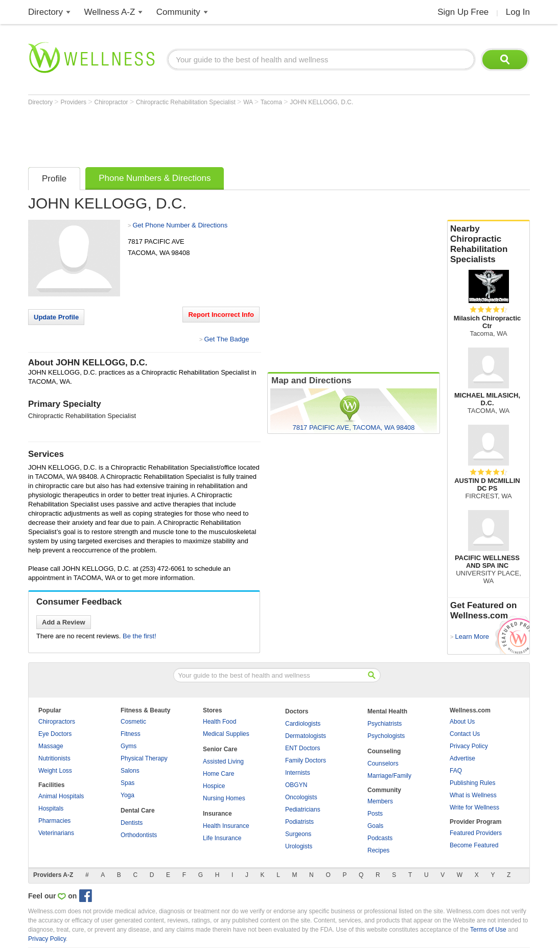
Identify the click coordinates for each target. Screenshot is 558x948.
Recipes (378, 850)
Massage (50, 746)
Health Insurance (226, 825)
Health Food (219, 721)
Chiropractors (56, 721)
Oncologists (301, 797)
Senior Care (220, 749)
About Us (462, 721)
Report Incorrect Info (221, 314)
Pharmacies (54, 820)
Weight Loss (55, 770)
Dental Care (138, 810)
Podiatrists (299, 821)
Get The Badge (226, 339)
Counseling (384, 751)
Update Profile (56, 317)
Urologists (298, 846)
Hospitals (50, 808)
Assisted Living (223, 761)
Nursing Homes (224, 798)
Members (380, 801)
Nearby (488, 244)
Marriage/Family (389, 775)
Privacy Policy (469, 746)
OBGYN (296, 785)
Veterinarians (56, 833)
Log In (518, 12)
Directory (45, 12)
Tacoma (272, 102)
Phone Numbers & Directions (155, 178)
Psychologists (386, 735)
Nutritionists (54, 758)
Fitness (131, 733)
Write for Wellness (474, 807)
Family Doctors (305, 760)
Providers (74, 102)
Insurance (217, 813)
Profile (54, 178)
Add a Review (63, 622)
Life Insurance (222, 838)
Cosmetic (133, 721)
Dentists (132, 822)
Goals (375, 825)
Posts (375, 813)
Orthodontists (139, 835)
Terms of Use (488, 929)
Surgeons (298, 834)
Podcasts (379, 838)
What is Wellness (473, 795)
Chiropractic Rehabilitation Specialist (186, 102)
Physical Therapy (144, 758)
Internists (297, 772)
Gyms (128, 746)
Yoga (127, 795)
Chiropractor (112, 102)
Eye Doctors (55, 733)
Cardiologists (302, 723)
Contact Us (465, 733)
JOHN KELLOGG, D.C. (321, 102)
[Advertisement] (214, 134)
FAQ (456, 770)
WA (248, 102)
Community (178, 12)
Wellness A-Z (109, 12)
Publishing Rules (472, 783)
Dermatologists (305, 735)
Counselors (383, 763)
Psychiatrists (384, 723)
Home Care (218, 773)
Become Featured (474, 845)
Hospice (214, 786)
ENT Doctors (302, 748)
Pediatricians (302, 809)
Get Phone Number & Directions (179, 225)
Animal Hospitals (61, 796)
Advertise (462, 758)
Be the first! (139, 636)
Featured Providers (476, 833)
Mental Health (387, 711)
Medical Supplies (226, 733)
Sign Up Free (463, 12)
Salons (130, 770)
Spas (127, 783)
